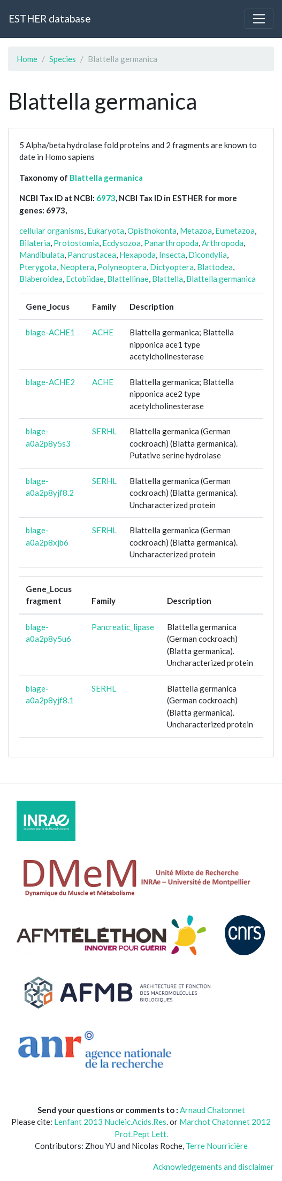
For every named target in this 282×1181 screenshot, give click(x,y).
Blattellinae (128, 278)
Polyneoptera (122, 267)
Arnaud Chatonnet (212, 1110)
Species (62, 59)
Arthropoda (222, 243)
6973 (106, 198)
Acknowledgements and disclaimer (213, 1166)
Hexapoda (137, 254)
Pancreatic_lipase (123, 627)
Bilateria (34, 243)
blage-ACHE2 (50, 382)
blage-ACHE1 (50, 332)
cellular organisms (51, 230)
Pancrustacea (91, 254)
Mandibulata (41, 254)
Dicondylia (207, 254)
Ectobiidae (85, 278)
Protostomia (76, 243)
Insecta (172, 254)
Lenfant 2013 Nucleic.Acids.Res (110, 1121)
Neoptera (77, 267)
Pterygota (38, 267)
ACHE (102, 332)
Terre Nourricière (217, 1146)
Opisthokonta (152, 230)
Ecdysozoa (121, 243)
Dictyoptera (172, 267)
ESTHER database (49, 18)
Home (27, 59)
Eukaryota (105, 230)
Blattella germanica (106, 177)
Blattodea (215, 267)
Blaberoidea (41, 278)
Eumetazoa (235, 230)
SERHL (104, 431)
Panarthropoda (171, 243)
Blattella (167, 278)
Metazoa (196, 230)
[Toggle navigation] (259, 19)
